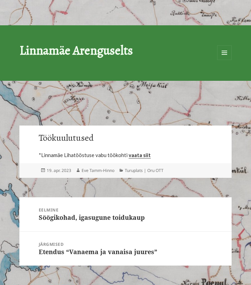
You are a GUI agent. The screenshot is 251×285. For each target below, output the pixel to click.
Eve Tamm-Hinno (98, 170)
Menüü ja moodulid (224, 52)
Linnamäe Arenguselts (76, 50)
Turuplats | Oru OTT (144, 170)
